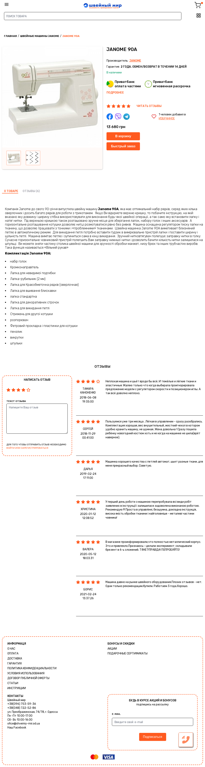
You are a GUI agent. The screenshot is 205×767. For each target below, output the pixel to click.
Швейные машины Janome (39, 36)
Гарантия (14, 663)
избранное (167, 118)
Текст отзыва (16, 401)
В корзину (123, 136)
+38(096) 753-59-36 (21, 704)
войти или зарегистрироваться (27, 448)
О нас (11, 648)
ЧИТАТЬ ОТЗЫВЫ (149, 106)
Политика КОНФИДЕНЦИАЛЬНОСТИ (31, 668)
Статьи (12, 683)
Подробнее (115, 92)
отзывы (29, 191)
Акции (112, 648)
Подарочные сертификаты (128, 653)
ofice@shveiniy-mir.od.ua (23, 723)
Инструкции (16, 688)
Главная (10, 36)
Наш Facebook (16, 727)
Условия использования (25, 673)
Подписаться (152, 737)
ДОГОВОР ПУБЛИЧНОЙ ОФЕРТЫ (28, 678)
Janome (135, 60)
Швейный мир (16, 700)
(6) (38, 191)
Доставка (14, 658)
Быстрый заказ (123, 146)
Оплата (12, 653)
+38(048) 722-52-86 (21, 708)
